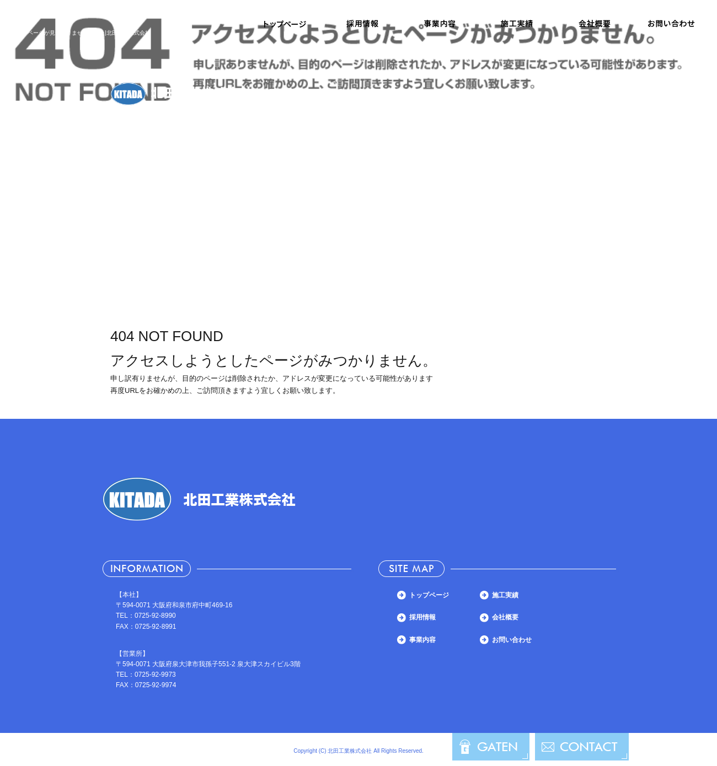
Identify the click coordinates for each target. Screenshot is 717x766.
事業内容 (439, 23)
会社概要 (594, 23)
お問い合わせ (671, 23)
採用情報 (362, 23)
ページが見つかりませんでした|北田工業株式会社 (89, 33)
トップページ (285, 23)
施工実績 (516, 23)
